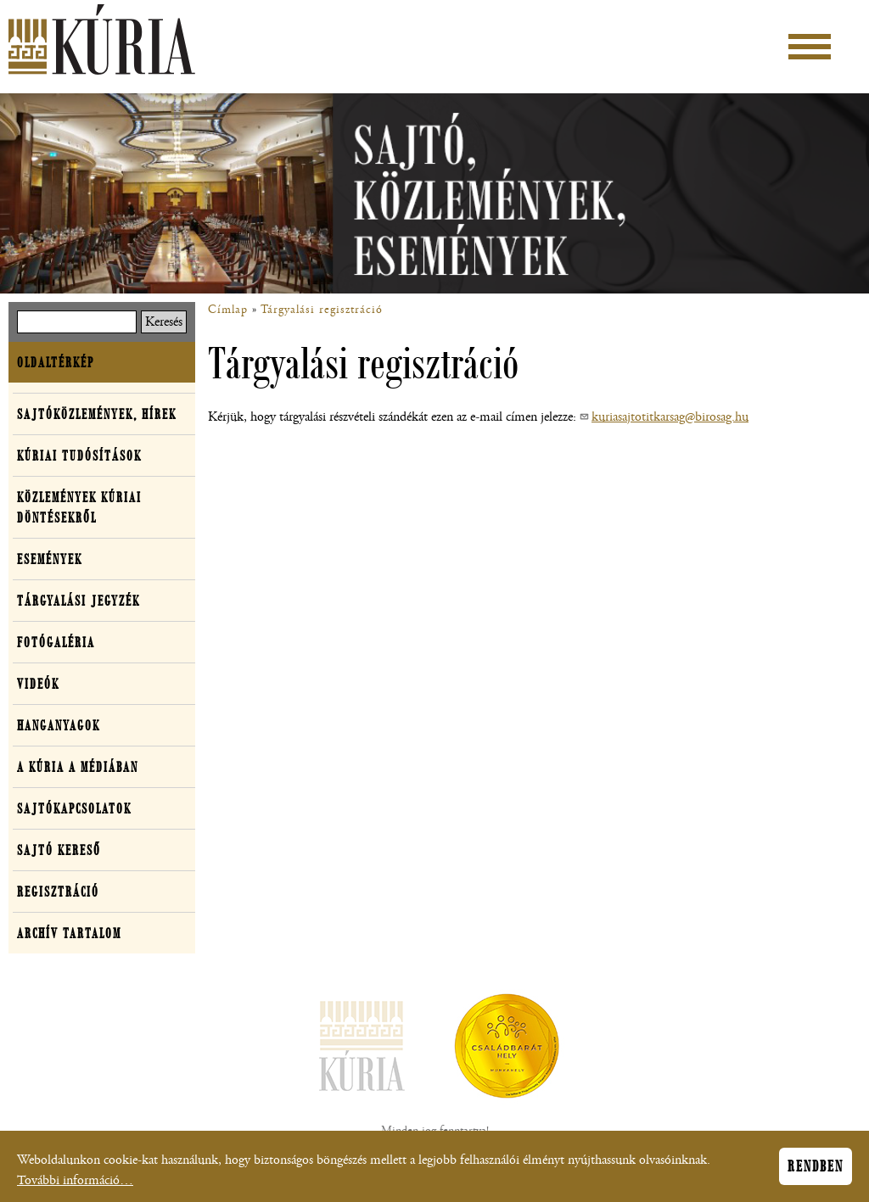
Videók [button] (38, 683)
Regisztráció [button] (58, 891)
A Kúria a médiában (77, 767)
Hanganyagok (58, 725)
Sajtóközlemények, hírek (97, 414)
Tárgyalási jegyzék (78, 600)
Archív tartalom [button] (69, 933)
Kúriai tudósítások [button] (79, 455)
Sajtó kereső (59, 850)
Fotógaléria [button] (56, 642)
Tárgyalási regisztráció (322, 309)
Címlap (228, 309)
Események (49, 559)
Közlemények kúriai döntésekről (79, 507)
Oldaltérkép (55, 362)
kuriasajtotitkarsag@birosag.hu (669, 417)
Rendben (816, 1167)
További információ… (75, 1181)
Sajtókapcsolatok (74, 808)
